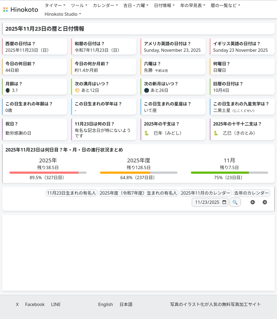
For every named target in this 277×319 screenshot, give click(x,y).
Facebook (35, 304)
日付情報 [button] (162, 5)
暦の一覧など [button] (224, 5)
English (105, 304)
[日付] (210, 202)
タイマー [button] (53, 5)
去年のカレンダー (251, 193)
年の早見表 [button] (191, 5)
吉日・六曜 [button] (134, 5)
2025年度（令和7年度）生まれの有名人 (138, 193)
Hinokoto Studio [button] (61, 14)
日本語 (126, 304)
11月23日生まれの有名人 (71, 193)
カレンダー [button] (103, 5)
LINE (56, 304)
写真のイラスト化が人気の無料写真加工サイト (215, 304)
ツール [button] (77, 5)
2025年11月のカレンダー (205, 193)
